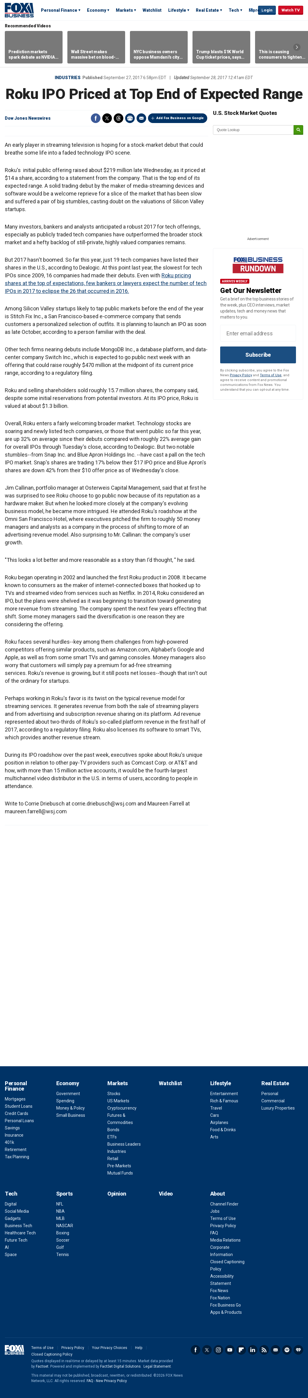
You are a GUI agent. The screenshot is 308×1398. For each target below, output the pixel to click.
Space (11, 1254)
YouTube (230, 1350)
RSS (264, 1350)
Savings (12, 1127)
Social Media (17, 1211)
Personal (269, 1093)
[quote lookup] (253, 130)
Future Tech (16, 1240)
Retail (112, 1158)
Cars (214, 1115)
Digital (11, 1204)
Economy (96, 10)
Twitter (107, 118)
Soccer (62, 1240)
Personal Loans (19, 1120)
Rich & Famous (224, 1100)
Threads (118, 118)
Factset (42, 1366)
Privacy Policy (241, 375)
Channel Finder (224, 1204)
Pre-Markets (119, 1165)
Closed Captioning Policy (51, 1354)
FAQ (214, 1232)
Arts (214, 1137)
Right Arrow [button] (296, 47)
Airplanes (219, 1122)
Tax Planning (17, 1156)
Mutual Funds (120, 1173)
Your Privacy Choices (109, 1348)
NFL (59, 1204)
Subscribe (258, 355)
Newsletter (275, 1350)
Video (166, 1193)
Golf (60, 1247)
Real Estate (207, 10)
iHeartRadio (298, 1350)
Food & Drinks (223, 1129)
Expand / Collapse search (252, 10)
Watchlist (152, 10)
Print (130, 118)
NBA (60, 1211)
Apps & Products (226, 1312)
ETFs (112, 1137)
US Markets (118, 1100)
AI (7, 1247)
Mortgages (15, 1099)
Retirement (15, 1149)
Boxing (62, 1232)
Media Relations (225, 1240)
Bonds (113, 1129)
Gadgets (13, 1218)
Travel (216, 1108)
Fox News (219, 1290)
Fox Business (19, 9)
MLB (60, 1218)
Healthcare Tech (20, 1232)
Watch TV (291, 10)
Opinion (116, 1193)
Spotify (287, 1350)
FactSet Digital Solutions (120, 1366)
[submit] (298, 130)
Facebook (95, 118)
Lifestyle (177, 10)
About (217, 1193)
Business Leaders (124, 1144)
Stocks (113, 1093)
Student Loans (18, 1106)
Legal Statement (157, 1366)
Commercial (273, 1100)
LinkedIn (252, 1350)
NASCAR (64, 1225)
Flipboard (241, 1350)
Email (141, 118)
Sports (64, 1193)
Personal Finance (59, 10)
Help (138, 1348)
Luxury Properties (278, 1108)
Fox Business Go (225, 1305)
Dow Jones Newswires (28, 118)
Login (267, 10)
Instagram (218, 1350)
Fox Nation (220, 1297)
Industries (68, 77)
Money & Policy (70, 1108)
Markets (124, 10)
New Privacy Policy (111, 1381)
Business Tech (18, 1225)
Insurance (14, 1135)
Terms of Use (271, 375)
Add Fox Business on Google (180, 118)
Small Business (70, 1115)
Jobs (215, 1211)
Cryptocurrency (122, 1108)
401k (9, 1142)
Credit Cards (16, 1113)
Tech (234, 10)
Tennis (62, 1254)
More (254, 10)
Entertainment (224, 1093)
